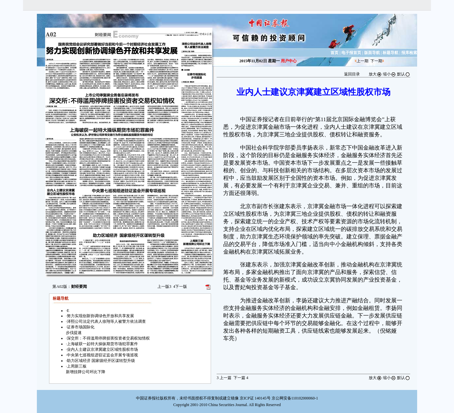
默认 (403, 74)
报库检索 (409, 52)
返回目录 (352, 74)
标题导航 (390, 52)
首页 (334, 52)
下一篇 (240, 377)
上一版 (164, 286)
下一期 (376, 61)
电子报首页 (351, 52)
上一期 (362, 61)
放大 (375, 74)
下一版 (180, 286)
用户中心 (289, 61)
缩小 (389, 74)
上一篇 (224, 377)
